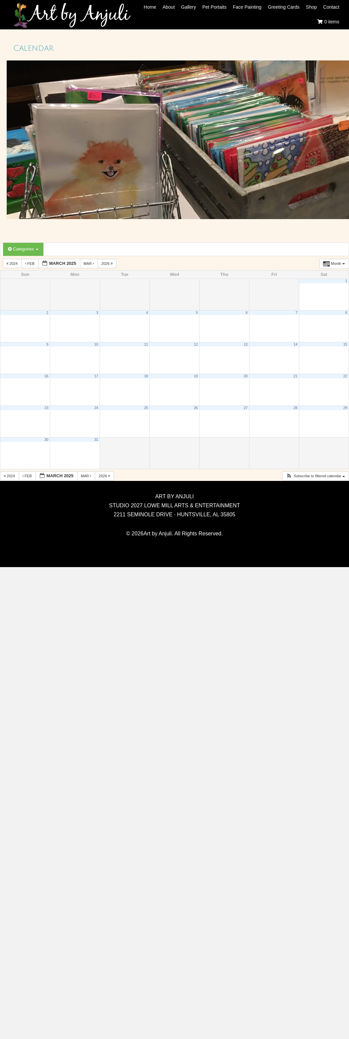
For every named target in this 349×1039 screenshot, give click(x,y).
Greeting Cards (284, 7)
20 (246, 376)
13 (246, 344)
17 (96, 376)
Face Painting (247, 7)
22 (345, 376)
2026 (107, 264)
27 (246, 408)
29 (345, 408)
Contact (331, 7)
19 (196, 376)
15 (345, 344)
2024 (12, 264)
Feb (30, 264)
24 (96, 408)
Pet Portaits (214, 7)
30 (46, 440)
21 (296, 376)
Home (150, 7)
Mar (89, 264)
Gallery (188, 7)
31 (96, 440)
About (168, 7)
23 (46, 408)
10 (96, 344)
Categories (23, 248)
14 (296, 344)
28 (296, 408)
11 (146, 344)
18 (146, 376)
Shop (311, 7)
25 (146, 408)
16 (46, 376)
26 (196, 408)
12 (196, 344)
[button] (315, 476)
